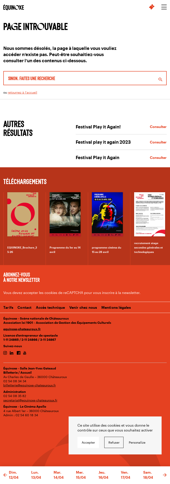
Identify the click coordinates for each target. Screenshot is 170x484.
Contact (24, 307)
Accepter (88, 442)
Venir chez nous (83, 307)
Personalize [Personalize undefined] (137, 442)
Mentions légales (116, 307)
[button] (5, 475)
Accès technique (50, 307)
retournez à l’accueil (22, 92)
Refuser (114, 442)
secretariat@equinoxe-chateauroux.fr (30, 400)
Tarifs (8, 307)
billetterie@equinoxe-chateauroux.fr (29, 385)
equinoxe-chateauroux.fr (22, 329)
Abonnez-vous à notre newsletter (21, 277)
